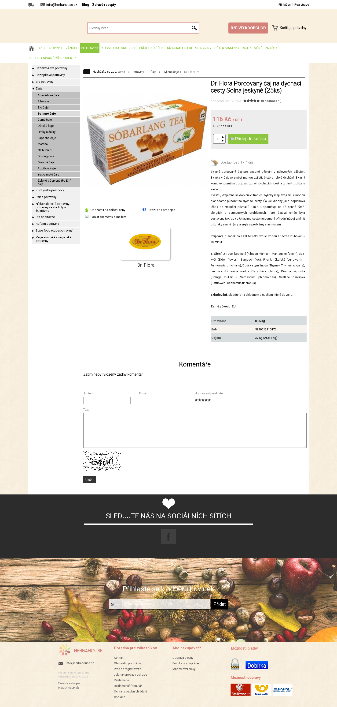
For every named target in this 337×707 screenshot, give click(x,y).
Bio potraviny (44, 81)
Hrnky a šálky (46, 132)
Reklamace (121, 680)
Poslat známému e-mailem (108, 217)
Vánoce (72, 48)
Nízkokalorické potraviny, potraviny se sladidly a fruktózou (53, 207)
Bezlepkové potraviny (50, 75)
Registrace (301, 4)
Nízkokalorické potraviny (189, 48)
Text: (86, 409)
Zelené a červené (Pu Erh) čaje (54, 182)
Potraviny (90, 48)
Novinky (56, 48)
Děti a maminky (227, 48)
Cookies (119, 697)
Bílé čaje (43, 101)
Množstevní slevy (183, 669)
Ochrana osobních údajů (130, 691)
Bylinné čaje (47, 113)
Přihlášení (284, 4)
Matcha (43, 144)
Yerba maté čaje (48, 174)
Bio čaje (43, 107)
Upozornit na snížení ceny (108, 210)
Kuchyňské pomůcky (50, 190)
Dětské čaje (46, 125)
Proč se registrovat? (127, 669)
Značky (271, 48)
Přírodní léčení (151, 48)
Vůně (258, 48)
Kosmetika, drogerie (119, 48)
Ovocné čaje (46, 162)
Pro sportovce (45, 217)
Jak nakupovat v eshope (130, 674)
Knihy (246, 48)
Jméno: (88, 393)
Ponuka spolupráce (185, 663)
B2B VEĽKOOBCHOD (248, 28)
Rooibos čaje (47, 168)
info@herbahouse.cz (80, 663)
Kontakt (119, 657)
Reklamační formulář (128, 686)
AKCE (42, 48)
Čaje (39, 88)
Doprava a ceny (182, 657)
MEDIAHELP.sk (68, 687)
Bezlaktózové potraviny (51, 68)
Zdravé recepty (104, 5)
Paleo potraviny (46, 197)
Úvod (121, 72)
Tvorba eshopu (69, 683)
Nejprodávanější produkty (52, 58)
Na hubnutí (45, 150)
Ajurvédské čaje (48, 95)
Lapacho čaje (47, 138)
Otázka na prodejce (162, 210)
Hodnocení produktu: (209, 393)
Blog (85, 5)
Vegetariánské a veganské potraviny (53, 239)
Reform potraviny (47, 223)
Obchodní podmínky (128, 663)
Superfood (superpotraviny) (54, 230)
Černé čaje (45, 119)
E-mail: (143, 393)
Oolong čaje (46, 156)
